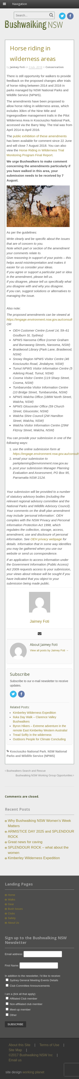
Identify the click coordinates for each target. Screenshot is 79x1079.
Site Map (15, 1050)
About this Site (19, 1045)
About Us (13, 922)
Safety (12, 918)
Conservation (55, 67)
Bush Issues (15, 908)
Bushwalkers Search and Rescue (25, 770)
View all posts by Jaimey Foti (49, 650)
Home (11, 894)
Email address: (14, 954)
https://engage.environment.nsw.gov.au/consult (39, 319)
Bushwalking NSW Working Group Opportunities (45, 775)
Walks (11, 899)
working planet (33, 1072)
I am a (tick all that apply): (20, 994)
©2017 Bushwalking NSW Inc (31, 1055)
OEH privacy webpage (46, 539)
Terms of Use (49, 1045)
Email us (15, 1060)
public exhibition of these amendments (40, 136)
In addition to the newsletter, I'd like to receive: (33, 975)
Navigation (19, 4)
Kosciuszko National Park (28, 751)
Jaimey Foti (17, 67)
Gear (11, 904)
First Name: (12, 965)
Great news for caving (25, 842)
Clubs (11, 913)
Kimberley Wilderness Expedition (34, 858)
